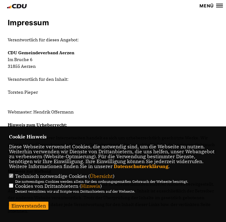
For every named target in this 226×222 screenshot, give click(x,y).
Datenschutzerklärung (141, 166)
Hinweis (90, 186)
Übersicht (101, 176)
